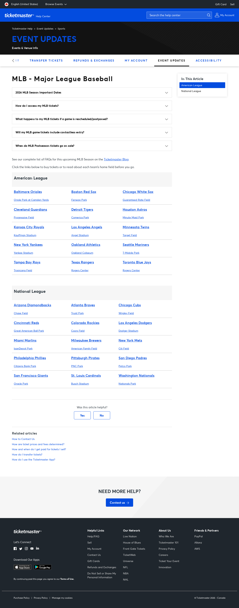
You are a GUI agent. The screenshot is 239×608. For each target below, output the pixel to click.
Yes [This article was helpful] (82, 415)
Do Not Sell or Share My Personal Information (101, 575)
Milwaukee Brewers (86, 340)
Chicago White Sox (138, 191)
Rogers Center (80, 270)
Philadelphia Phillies (30, 358)
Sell (232, 4)
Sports (61, 28)
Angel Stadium (80, 235)
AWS (197, 548)
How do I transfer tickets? (27, 454)
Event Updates (45, 28)
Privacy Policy (167, 548)
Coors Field (78, 330)
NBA (125, 573)
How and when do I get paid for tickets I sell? (39, 449)
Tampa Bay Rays (27, 262)
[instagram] (26, 549)
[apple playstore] (22, 568)
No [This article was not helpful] (102, 415)
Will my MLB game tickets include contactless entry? (49, 132)
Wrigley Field (126, 313)
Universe (128, 561)
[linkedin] (37, 549)
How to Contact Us (23, 439)
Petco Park (125, 366)
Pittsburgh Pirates (85, 358)
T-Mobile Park (131, 252)
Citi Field (124, 348)
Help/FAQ (93, 536)
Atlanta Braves (83, 305)
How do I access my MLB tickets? (37, 106)
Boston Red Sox (83, 191)
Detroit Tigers (82, 209)
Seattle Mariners (136, 244)
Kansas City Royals (29, 227)
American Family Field (84, 348)
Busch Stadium (80, 383)
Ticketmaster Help (22, 28)
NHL (125, 579)
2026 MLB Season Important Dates (38, 92)
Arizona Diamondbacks (32, 305)
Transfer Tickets (46, 60)
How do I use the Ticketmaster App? (33, 459)
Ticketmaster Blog (116, 159)
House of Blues (132, 542)
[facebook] (15, 549)
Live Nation (130, 536)
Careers (163, 555)
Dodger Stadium (128, 330)
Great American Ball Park (29, 330)
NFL (125, 567)
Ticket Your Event (169, 561)
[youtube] (31, 549)
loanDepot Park (23, 348)
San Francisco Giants (31, 375)
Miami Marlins (25, 340)
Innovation (165, 567)
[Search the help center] (179, 15)
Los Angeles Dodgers (135, 322)
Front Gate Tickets (134, 548)
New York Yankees (28, 244)
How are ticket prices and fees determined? (38, 444)
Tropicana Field (23, 270)
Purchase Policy (22, 597)
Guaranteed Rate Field (136, 200)
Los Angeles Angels (86, 227)
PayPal (198, 536)
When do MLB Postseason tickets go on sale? (44, 146)
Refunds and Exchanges (101, 567)
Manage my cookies (62, 597)
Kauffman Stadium (25, 235)
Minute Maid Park (133, 217)
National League (191, 91)
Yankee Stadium (23, 252)
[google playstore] (43, 568)
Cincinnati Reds (26, 322)
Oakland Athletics (85, 244)
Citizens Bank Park (25, 366)
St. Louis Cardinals (86, 375)
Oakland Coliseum (82, 252)
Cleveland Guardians (30, 209)
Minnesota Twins (136, 227)
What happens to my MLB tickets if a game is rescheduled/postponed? (61, 119)
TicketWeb (129, 555)
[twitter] (20, 549)
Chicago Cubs (130, 305)
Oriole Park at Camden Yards (31, 200)
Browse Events (56, 4)
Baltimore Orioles (28, 191)
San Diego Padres (133, 358)
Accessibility (209, 60)
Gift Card (220, 4)
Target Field (130, 235)
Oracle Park (21, 383)
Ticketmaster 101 (168, 542)
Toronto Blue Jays (137, 262)
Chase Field (21, 313)
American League (191, 85)
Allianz (198, 542)
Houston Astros (135, 209)
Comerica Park (80, 217)
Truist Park (77, 313)
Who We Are (166, 536)
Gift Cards (93, 561)
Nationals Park (127, 383)
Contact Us (94, 555)
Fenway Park (79, 200)
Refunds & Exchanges (94, 60)
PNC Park (77, 366)
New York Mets (130, 340)
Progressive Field (24, 217)
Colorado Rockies (85, 322)
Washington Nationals (136, 375)
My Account (136, 60)
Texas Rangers (82, 262)
